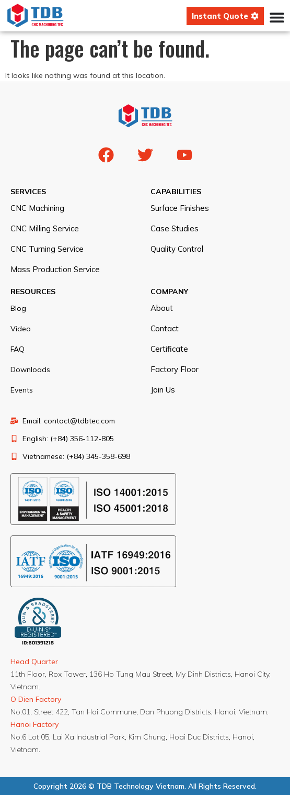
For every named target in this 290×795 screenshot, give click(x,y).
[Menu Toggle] (277, 17)
